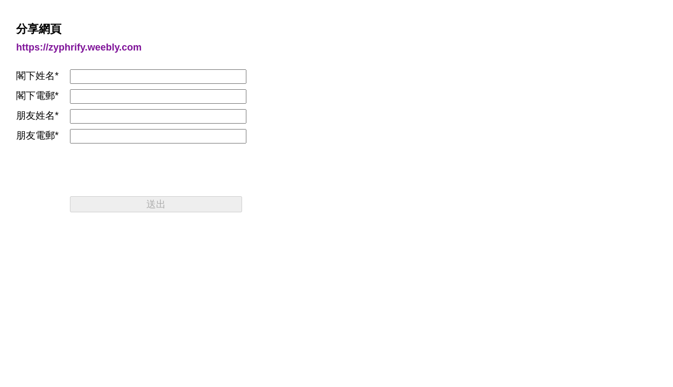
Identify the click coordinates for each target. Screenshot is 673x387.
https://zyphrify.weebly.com (78, 47)
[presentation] (151, 170)
